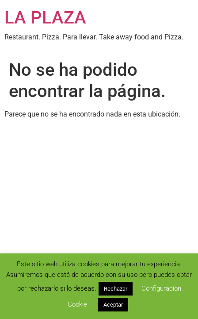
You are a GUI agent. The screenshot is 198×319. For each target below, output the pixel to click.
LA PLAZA (45, 17)
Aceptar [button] (113, 304)
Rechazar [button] (115, 288)
